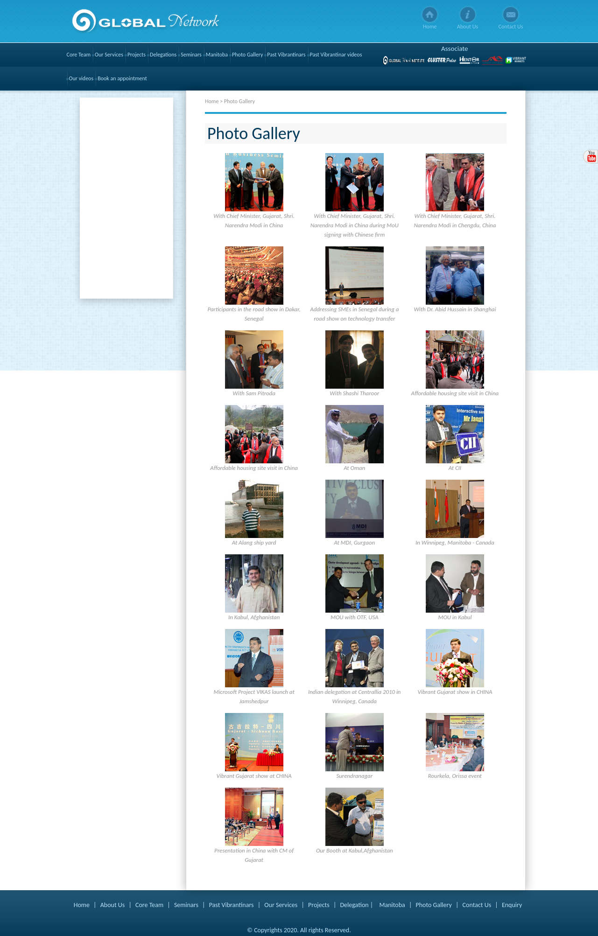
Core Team (79, 54)
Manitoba (217, 54)
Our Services (109, 54)
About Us (467, 26)
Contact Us (511, 26)
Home (429, 26)
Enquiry (512, 905)
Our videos (81, 78)
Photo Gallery (247, 54)
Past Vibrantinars (286, 54)
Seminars (191, 54)
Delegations (163, 54)
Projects (136, 54)
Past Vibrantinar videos (336, 54)
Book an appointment (122, 78)
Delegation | (356, 905)
